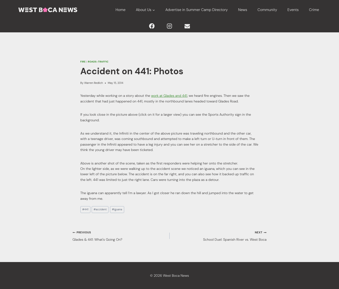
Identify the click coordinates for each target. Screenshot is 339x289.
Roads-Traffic (98, 61)
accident (100, 209)
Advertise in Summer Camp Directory (196, 9)
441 (85, 209)
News (242, 9)
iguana (117, 209)
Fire (83, 61)
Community (267, 9)
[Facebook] (151, 26)
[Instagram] (169, 26)
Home (121, 9)
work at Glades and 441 (169, 95)
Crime (314, 9)
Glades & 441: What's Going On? (119, 235)
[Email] (187, 26)
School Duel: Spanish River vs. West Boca (220, 235)
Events (293, 9)
